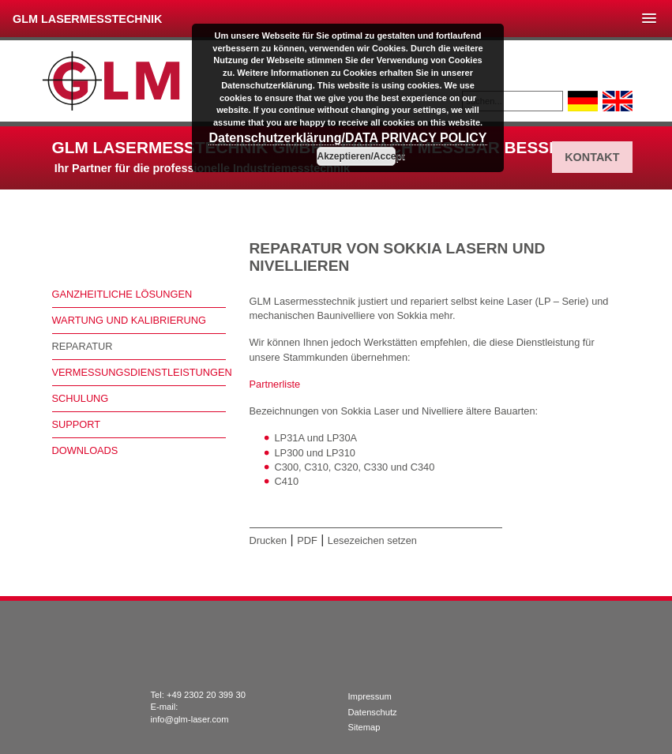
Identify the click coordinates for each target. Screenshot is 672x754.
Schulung (80, 398)
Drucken (268, 540)
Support (76, 424)
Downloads (85, 450)
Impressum (370, 696)
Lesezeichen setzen (372, 540)
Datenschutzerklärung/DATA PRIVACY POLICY (347, 137)
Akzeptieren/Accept (356, 156)
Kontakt (592, 157)
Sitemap (364, 727)
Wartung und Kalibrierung (129, 320)
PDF (307, 540)
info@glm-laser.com (190, 719)
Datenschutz (372, 712)
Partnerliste (275, 384)
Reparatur (82, 346)
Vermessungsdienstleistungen (139, 372)
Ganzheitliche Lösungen (122, 294)
